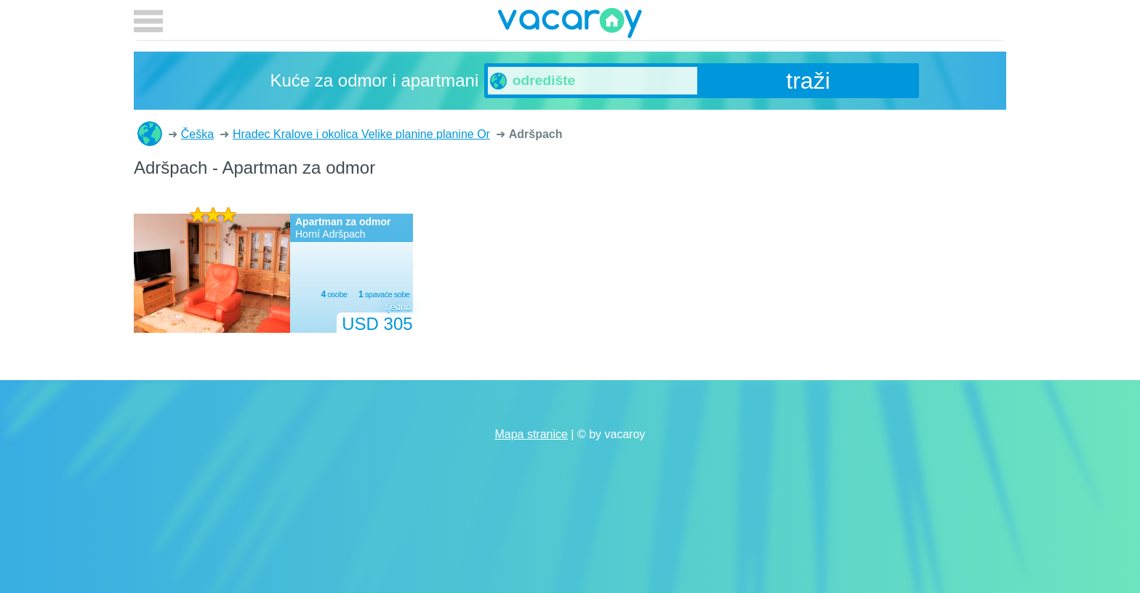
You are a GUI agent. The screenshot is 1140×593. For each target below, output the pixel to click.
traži (808, 81)
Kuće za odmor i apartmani (149, 133)
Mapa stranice (531, 434)
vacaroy (570, 25)
